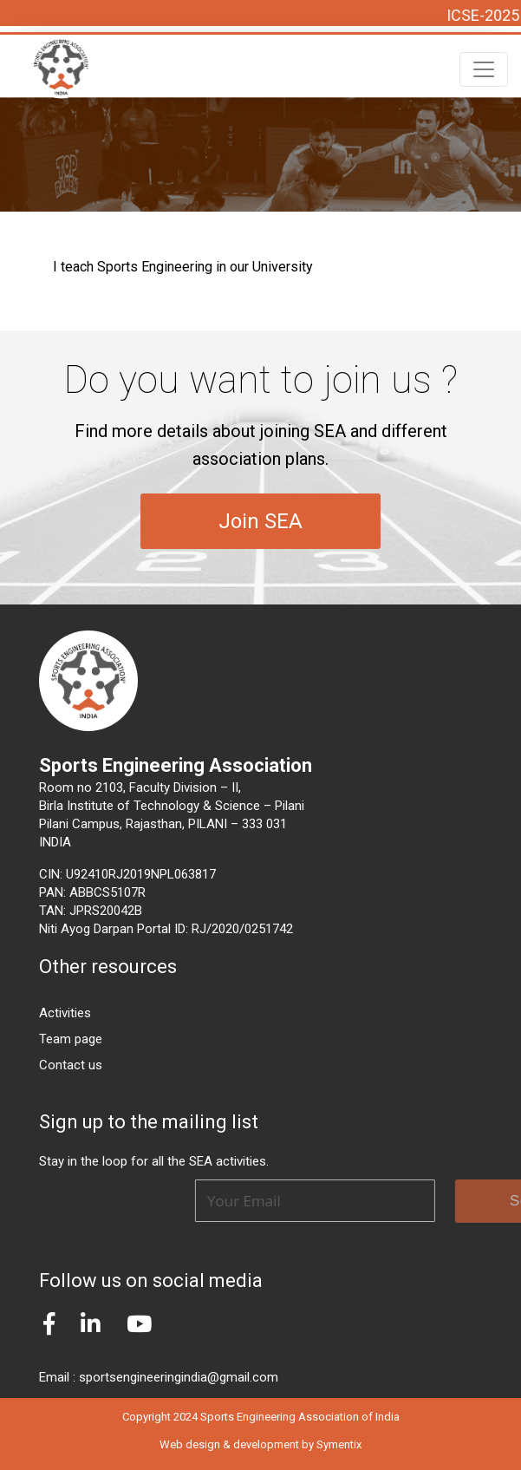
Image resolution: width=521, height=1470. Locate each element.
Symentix (338, 1444)
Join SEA (260, 521)
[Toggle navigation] (483, 69)
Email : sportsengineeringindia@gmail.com (158, 1377)
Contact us (70, 1065)
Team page (70, 1039)
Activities (65, 1013)
